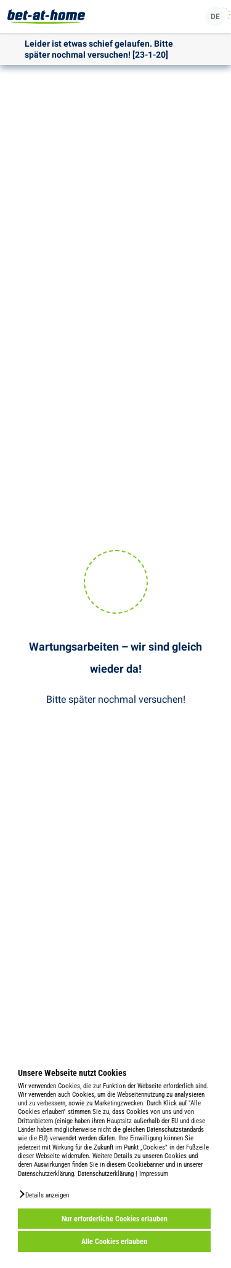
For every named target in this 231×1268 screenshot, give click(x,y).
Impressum (153, 1174)
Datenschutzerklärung (106, 1174)
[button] (43, 1194)
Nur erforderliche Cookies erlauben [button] (115, 1219)
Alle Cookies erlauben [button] (114, 1241)
